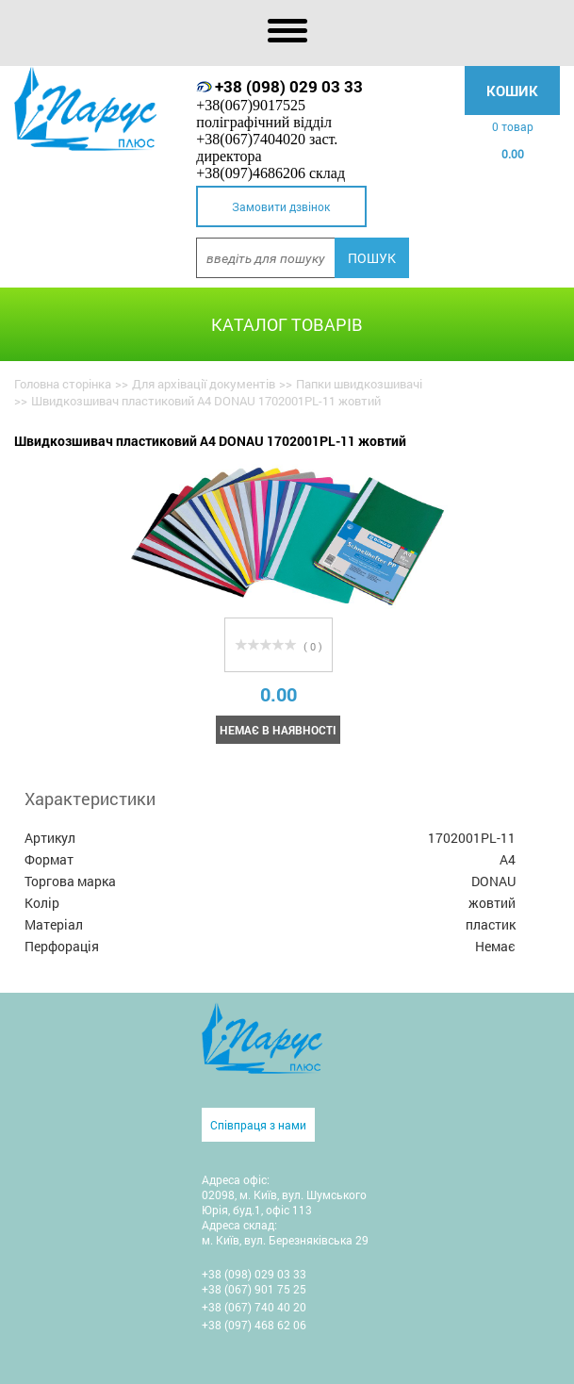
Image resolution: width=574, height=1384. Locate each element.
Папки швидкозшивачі (359, 383)
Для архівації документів (203, 383)
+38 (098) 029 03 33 (289, 86)
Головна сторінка (62, 383)
